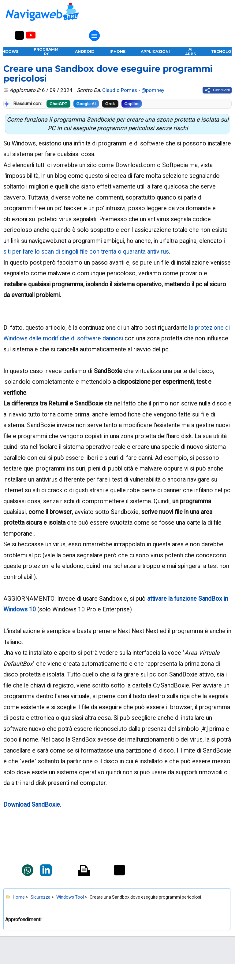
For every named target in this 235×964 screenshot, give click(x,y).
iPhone (117, 51)
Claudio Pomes (119, 90)
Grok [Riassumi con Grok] (110, 103)
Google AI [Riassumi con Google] (86, 103)
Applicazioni (155, 51)
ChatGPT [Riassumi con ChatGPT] (58, 103)
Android (84, 51)
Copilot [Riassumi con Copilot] (132, 103)
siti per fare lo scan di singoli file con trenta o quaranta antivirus (86, 251)
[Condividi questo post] (217, 90)
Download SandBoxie (31, 804)
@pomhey (152, 90)
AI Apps (190, 51)
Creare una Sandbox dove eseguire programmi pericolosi (108, 74)
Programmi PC (47, 51)
